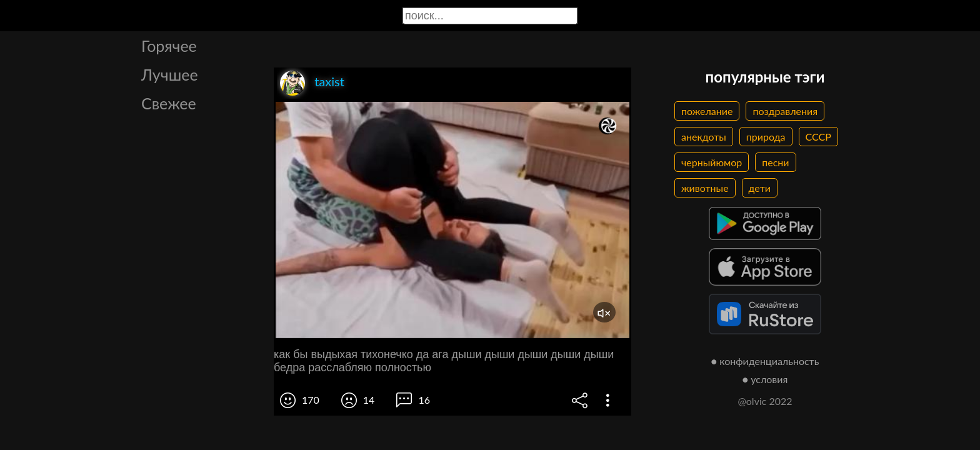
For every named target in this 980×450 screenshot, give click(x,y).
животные (705, 188)
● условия (765, 379)
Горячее (169, 45)
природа (766, 136)
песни (775, 162)
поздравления (785, 111)
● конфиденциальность (765, 361)
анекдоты (703, 136)
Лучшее (169, 74)
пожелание (706, 111)
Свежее (168, 103)
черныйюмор (711, 162)
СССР (818, 136)
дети (760, 188)
